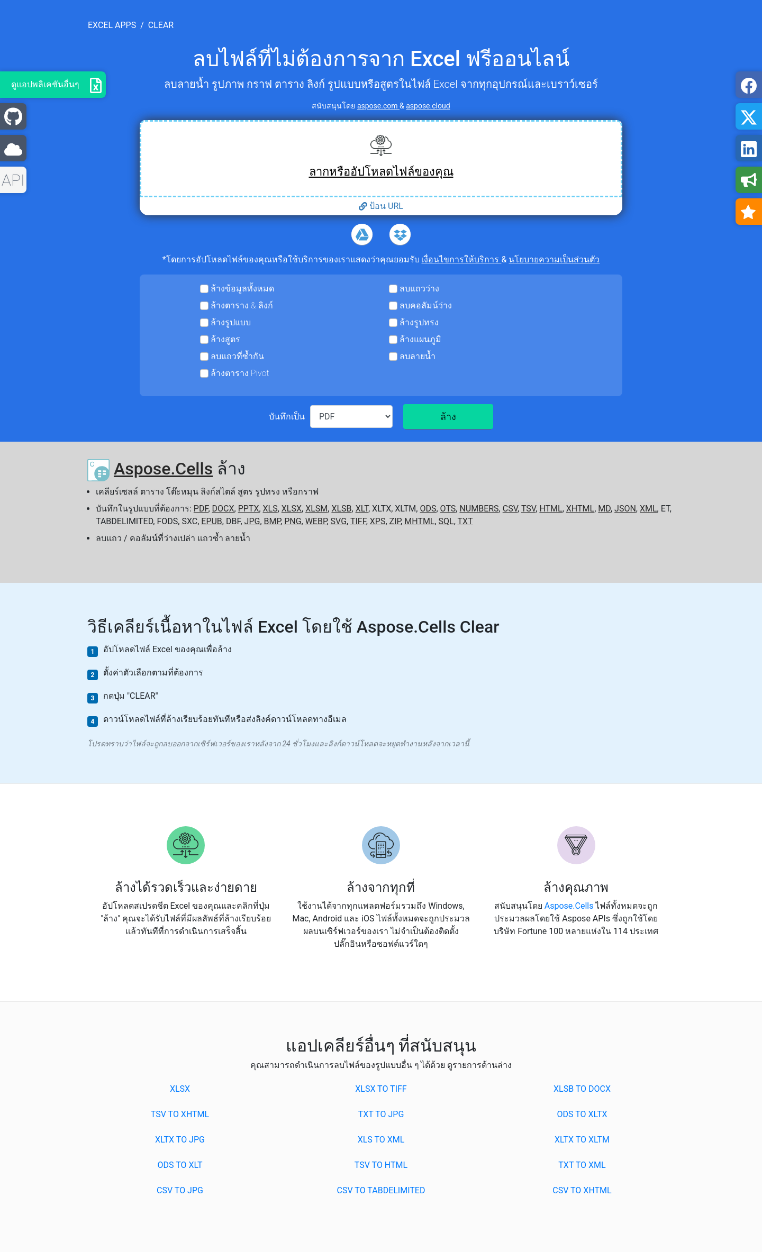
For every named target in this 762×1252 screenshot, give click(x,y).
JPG (252, 521)
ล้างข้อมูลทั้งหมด (242, 289)
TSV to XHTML (180, 1114)
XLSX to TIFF (380, 1089)
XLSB (341, 509)
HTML (550, 509)
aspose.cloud (428, 106)
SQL (446, 521)
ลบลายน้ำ (418, 356)
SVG (339, 521)
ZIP (395, 521)
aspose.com (378, 106)
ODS (428, 509)
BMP (272, 521)
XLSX (292, 509)
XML (648, 509)
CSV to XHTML (581, 1190)
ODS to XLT (179, 1165)
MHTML (419, 521)
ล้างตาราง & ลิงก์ (242, 305)
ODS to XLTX (582, 1114)
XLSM (316, 509)
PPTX (248, 509)
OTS (448, 509)
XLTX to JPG (180, 1140)
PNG (292, 521)
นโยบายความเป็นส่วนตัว (554, 259)
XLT (362, 509)
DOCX (223, 509)
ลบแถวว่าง (419, 289)
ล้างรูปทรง (419, 322)
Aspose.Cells (163, 469)
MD (604, 509)
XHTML (580, 509)
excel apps (112, 25)
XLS (270, 509)
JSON (625, 509)
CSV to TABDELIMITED (381, 1190)
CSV (510, 509)
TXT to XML (581, 1165)
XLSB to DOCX (582, 1089)
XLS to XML (381, 1140)
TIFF (358, 521)
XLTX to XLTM (582, 1140)
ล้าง (448, 416)
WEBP (316, 521)
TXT (465, 521)
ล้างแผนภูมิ (420, 339)
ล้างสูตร (225, 339)
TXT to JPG (381, 1114)
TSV (528, 509)
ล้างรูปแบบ (231, 322)
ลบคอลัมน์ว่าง (426, 305)
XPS (378, 521)
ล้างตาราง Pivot (240, 373)
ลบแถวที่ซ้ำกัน (237, 356)
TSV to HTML (381, 1165)
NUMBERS (478, 509)
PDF (201, 509)
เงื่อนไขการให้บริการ (461, 259)
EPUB (211, 521)
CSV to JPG (180, 1190)
